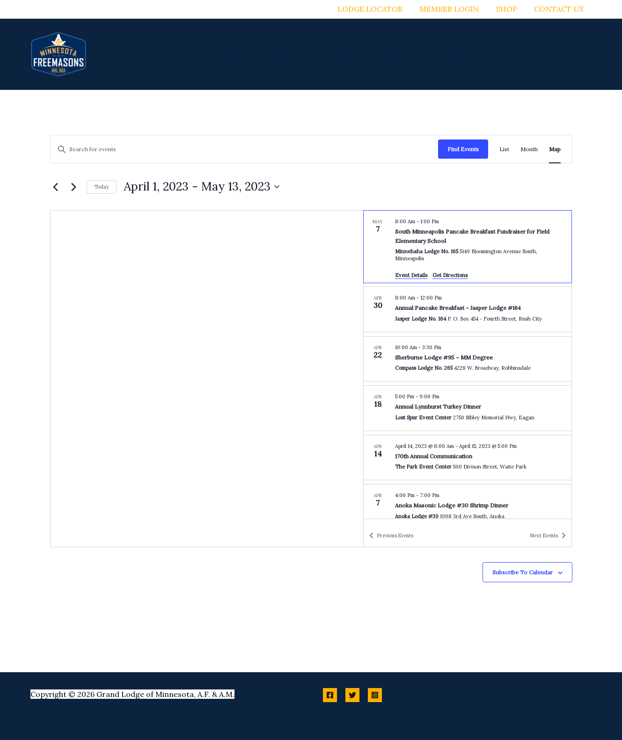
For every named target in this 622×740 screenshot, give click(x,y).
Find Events (463, 149)
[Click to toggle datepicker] (201, 186)
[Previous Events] (55, 186)
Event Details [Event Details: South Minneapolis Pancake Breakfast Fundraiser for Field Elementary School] (411, 275)
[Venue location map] (207, 379)
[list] (467, 364)
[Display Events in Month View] (529, 149)
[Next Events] (74, 186)
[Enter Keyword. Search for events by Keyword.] (244, 149)
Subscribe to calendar (522, 572)
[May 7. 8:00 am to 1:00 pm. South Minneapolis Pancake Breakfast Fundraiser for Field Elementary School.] (467, 246)
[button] (317, 54)
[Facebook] (330, 695)
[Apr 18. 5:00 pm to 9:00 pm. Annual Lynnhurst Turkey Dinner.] (467, 408)
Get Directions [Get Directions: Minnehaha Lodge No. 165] (450, 275)
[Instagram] (375, 695)
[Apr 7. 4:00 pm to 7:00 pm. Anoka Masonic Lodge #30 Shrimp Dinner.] (467, 507)
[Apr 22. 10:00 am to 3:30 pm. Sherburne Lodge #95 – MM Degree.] (467, 359)
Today (101, 186)
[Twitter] (352, 695)
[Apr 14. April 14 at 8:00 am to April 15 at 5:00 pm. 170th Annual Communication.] (467, 458)
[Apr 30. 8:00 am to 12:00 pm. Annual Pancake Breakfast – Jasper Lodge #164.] (467, 309)
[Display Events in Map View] (555, 149)
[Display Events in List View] (504, 149)
